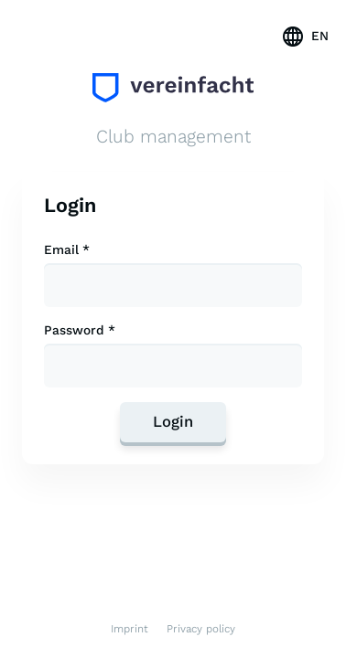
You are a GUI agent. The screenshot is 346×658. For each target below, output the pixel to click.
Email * (67, 250)
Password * (79, 330)
